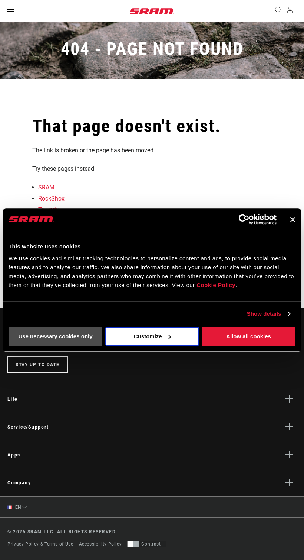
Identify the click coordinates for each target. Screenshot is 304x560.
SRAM (46, 187)
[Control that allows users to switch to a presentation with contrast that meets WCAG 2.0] (146, 544)
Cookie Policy (215, 285)
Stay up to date (38, 364)
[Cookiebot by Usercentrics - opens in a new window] (244, 219)
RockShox (51, 198)
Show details (264, 313)
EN (14, 507)
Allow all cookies (248, 336)
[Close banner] (292, 219)
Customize (152, 336)
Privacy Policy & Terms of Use (40, 544)
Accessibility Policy (100, 544)
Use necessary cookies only (55, 336)
